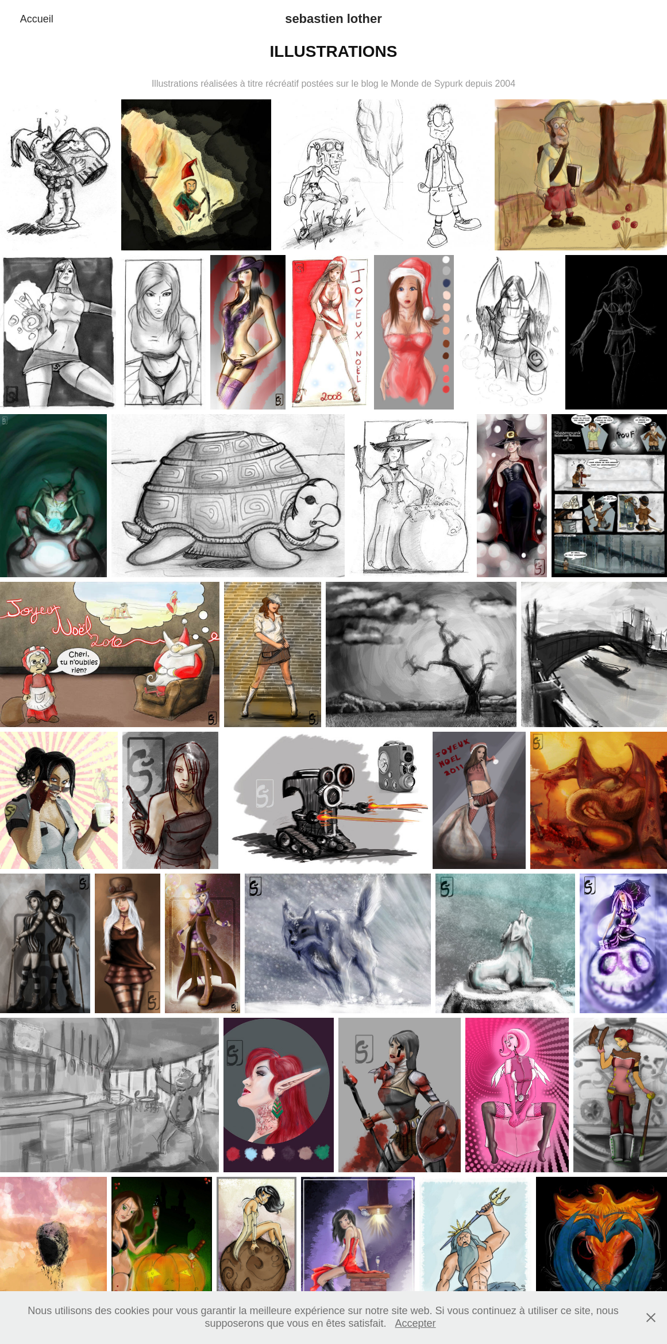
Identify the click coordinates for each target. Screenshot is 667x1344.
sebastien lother (333, 18)
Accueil (36, 19)
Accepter (415, 1323)
